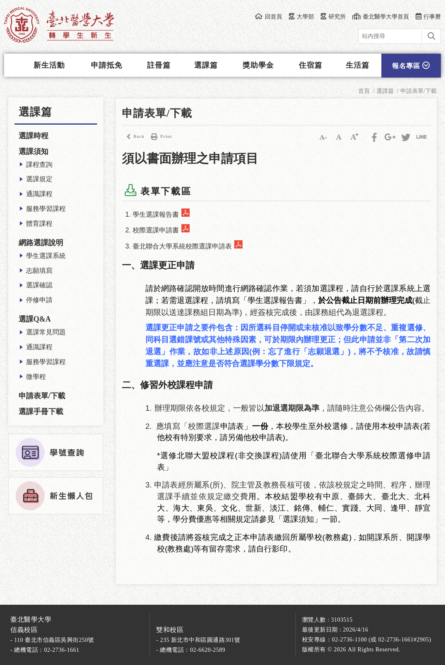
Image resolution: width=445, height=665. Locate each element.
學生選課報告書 (156, 214)
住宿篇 (310, 65)
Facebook (374, 136)
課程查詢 (39, 164)
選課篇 (206, 65)
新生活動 (49, 65)
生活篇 (357, 65)
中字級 (338, 136)
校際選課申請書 (156, 230)
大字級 (354, 136)
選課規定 (39, 178)
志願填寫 (39, 270)
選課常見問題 (46, 332)
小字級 (323, 136)
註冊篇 (159, 65)
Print (160, 136)
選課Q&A (35, 319)
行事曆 (428, 16)
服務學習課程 (46, 208)
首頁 (364, 91)
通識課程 (39, 193)
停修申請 (39, 299)
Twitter (405, 136)
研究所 (333, 16)
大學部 (301, 16)
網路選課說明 (41, 243)
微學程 (36, 376)
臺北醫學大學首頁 (380, 16)
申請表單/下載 (42, 396)
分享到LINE (421, 136)
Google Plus (390, 136)
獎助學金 (258, 65)
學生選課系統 (46, 255)
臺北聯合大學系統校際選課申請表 (182, 246)
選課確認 (39, 285)
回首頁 (268, 16)
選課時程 (33, 136)
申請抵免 (106, 65)
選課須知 (33, 151)
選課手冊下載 (41, 411)
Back (133, 136)
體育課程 (39, 223)
